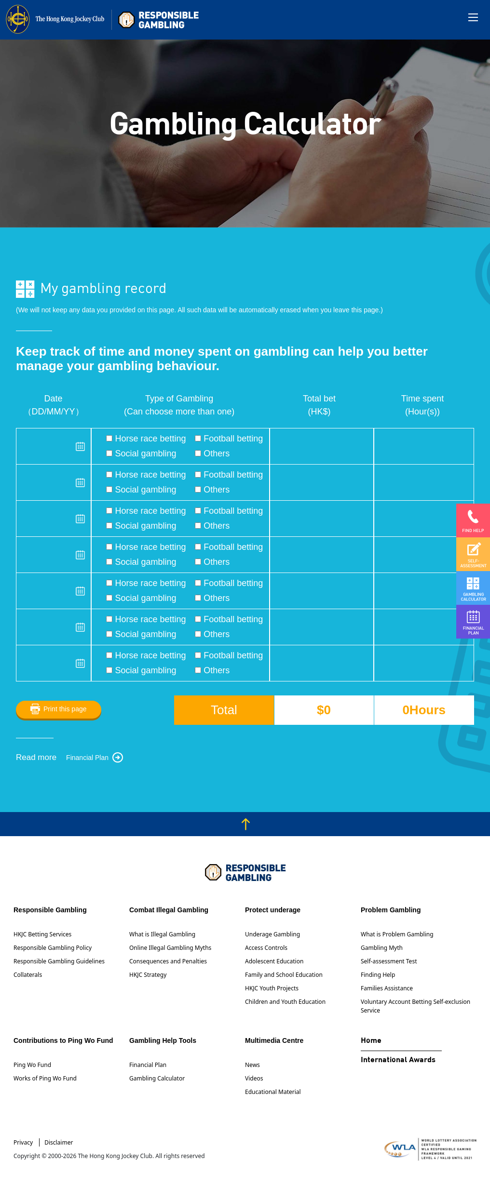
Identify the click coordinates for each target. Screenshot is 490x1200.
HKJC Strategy (147, 975)
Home (371, 1041)
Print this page (65, 709)
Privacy (23, 1142)
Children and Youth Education (285, 1002)
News (252, 1065)
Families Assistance (387, 988)
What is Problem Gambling (397, 934)
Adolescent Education (274, 961)
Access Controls (266, 948)
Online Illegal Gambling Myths (170, 948)
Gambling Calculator (157, 1078)
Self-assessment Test (389, 961)
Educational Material (273, 1092)
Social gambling (141, 453)
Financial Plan (87, 757)
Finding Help (378, 975)
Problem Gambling (391, 910)
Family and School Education (284, 975)
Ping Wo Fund (32, 1065)
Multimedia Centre (274, 1040)
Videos (254, 1078)
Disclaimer (58, 1142)
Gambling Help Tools (162, 1040)
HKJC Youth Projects (272, 988)
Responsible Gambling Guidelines (59, 961)
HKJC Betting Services (42, 934)
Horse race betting (146, 438)
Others (212, 453)
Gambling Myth (382, 948)
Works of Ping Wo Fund (45, 1078)
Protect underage (272, 910)
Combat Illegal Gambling (168, 910)
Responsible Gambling (50, 910)
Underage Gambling (272, 934)
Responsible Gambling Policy (53, 948)
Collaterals (28, 975)
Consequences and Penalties (168, 961)
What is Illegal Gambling (162, 934)
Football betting (229, 438)
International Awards (398, 1060)
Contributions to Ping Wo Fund (63, 1040)
